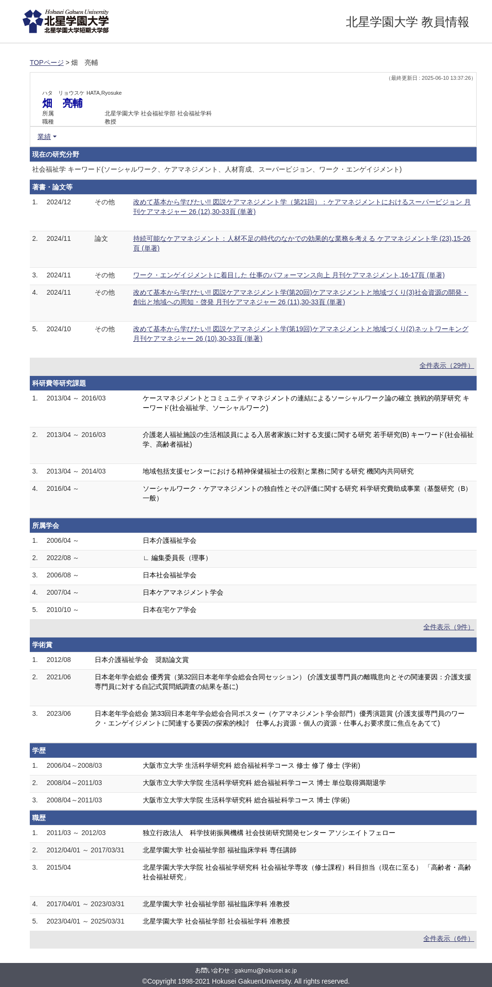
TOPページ (47, 62)
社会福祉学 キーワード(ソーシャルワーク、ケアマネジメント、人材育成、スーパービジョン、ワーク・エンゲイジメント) (217, 169)
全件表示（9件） (448, 627)
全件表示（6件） (448, 938)
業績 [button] (44, 136)
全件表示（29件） (446, 365)
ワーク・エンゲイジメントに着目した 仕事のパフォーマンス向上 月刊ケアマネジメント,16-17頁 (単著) (289, 275)
